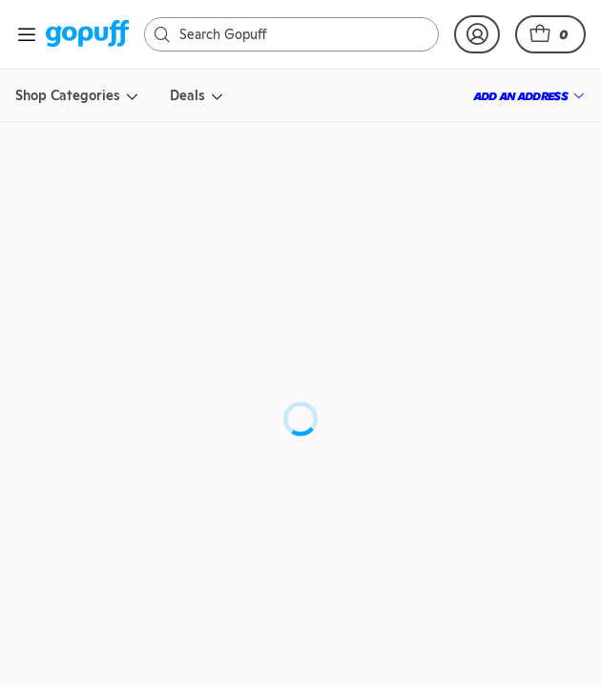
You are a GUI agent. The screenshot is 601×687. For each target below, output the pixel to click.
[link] (87, 35)
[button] (550, 34)
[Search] (269, 34)
